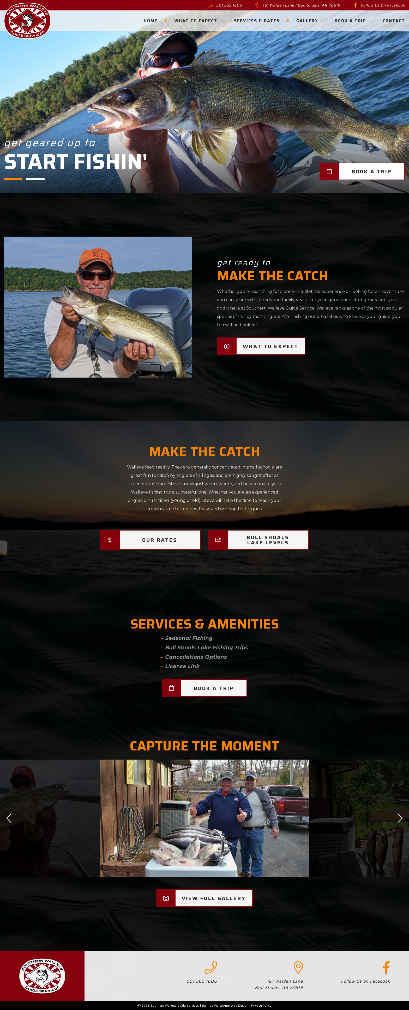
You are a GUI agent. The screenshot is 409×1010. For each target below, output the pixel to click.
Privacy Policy (261, 1005)
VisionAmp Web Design (231, 1005)
